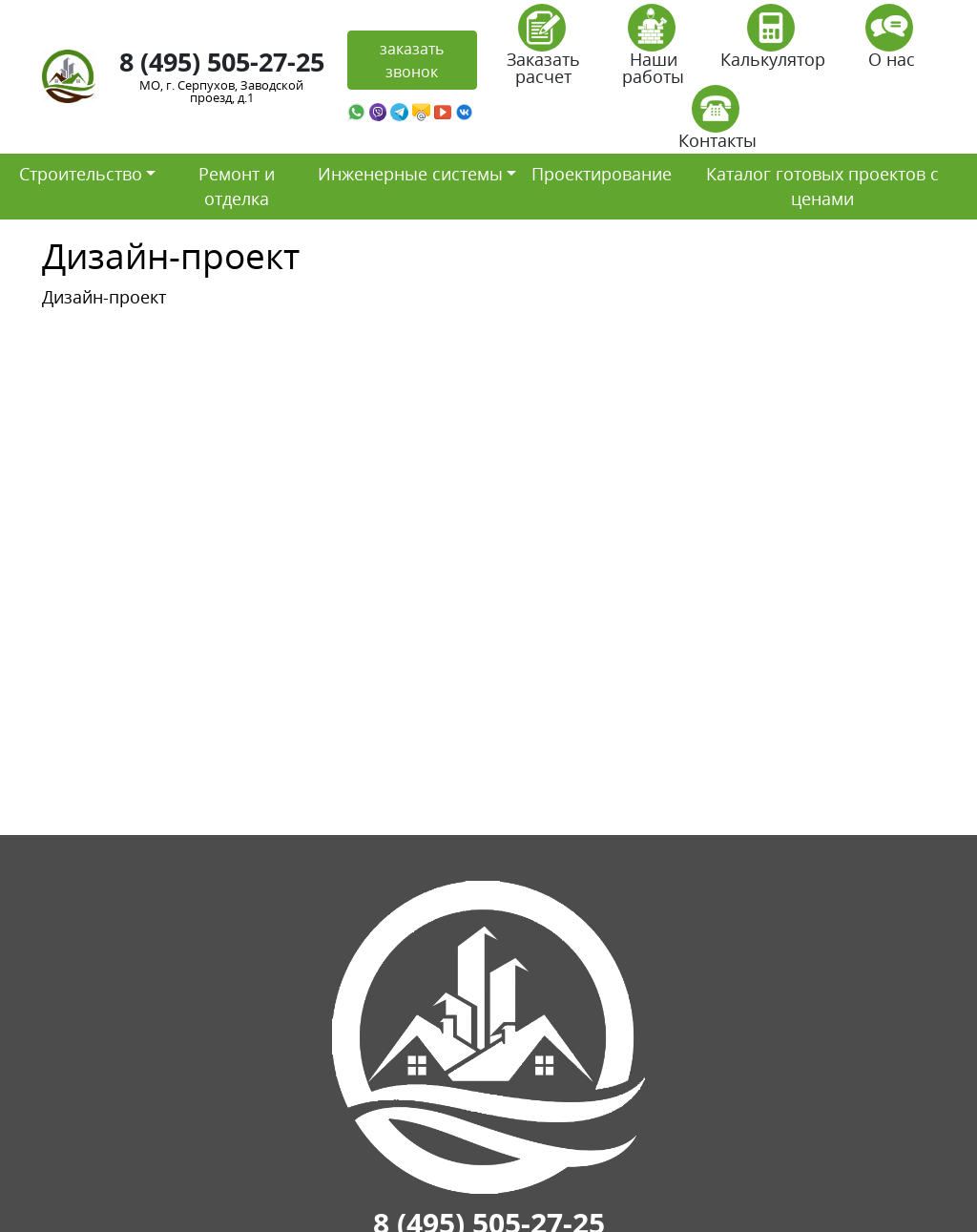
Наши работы (653, 51)
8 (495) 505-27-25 (221, 61)
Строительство (80, 173)
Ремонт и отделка (236, 186)
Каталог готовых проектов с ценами (822, 186)
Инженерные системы (410, 173)
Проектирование (601, 173)
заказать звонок (412, 60)
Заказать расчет (543, 51)
